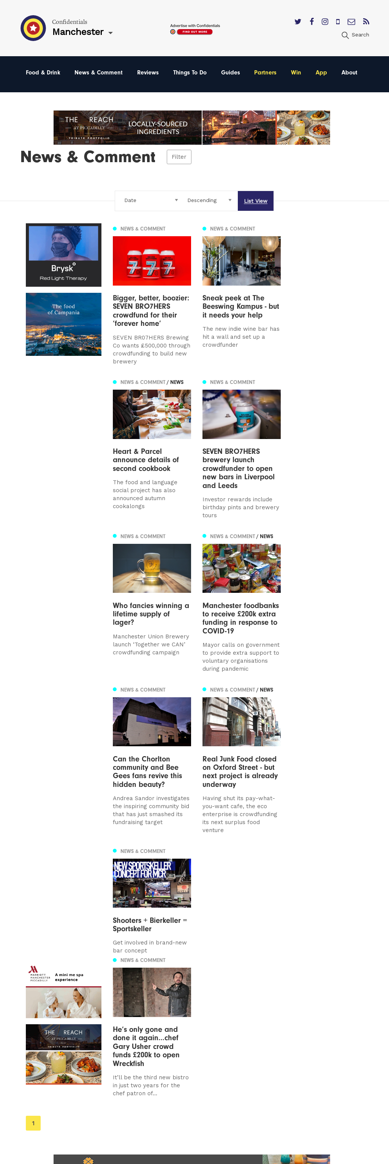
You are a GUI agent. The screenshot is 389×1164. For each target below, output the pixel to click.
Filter (179, 156)
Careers (240, 1049)
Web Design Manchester (257, 1156)
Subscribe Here (252, 1006)
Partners (265, 72)
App (321, 72)
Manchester (43, 984)
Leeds (34, 995)
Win (296, 72)
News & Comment (98, 72)
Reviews (148, 72)
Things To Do (190, 72)
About (349, 72)
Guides (230, 72)
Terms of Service (253, 1027)
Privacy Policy (249, 1016)
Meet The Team (252, 1038)
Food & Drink (43, 72)
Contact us (245, 984)
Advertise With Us (255, 995)
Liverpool (39, 1006)
